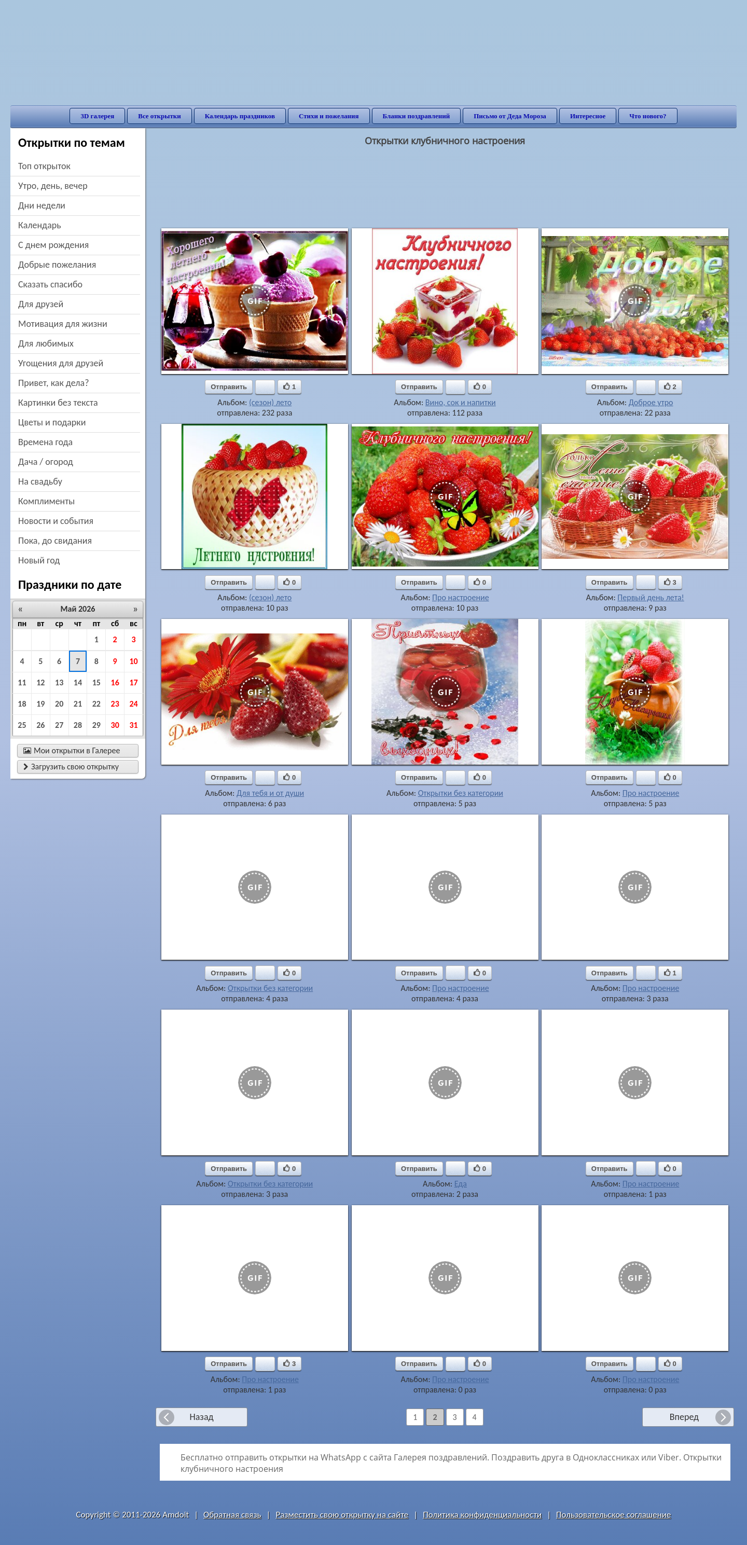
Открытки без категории (460, 793)
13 (59, 682)
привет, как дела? (53, 383)
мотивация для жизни (62, 323)
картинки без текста (58, 402)
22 (96, 704)
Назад (201, 1417)
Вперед (684, 1417)
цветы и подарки (52, 422)
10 (133, 661)
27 (59, 725)
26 (40, 725)
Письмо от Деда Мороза (510, 116)
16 (115, 682)
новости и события (55, 521)
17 (133, 682)
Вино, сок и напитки (460, 402)
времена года (45, 442)
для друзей (40, 304)
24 (133, 704)
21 (78, 704)
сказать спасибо (50, 284)
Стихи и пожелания (329, 116)
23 (115, 704)
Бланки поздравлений (416, 116)
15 (96, 682)
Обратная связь (232, 1514)
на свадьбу (40, 481)
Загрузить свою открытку (71, 766)
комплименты (46, 501)
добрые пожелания (57, 264)
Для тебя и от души (270, 793)
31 (133, 725)
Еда (460, 1184)
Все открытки (159, 116)
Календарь (39, 225)
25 (22, 725)
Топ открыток (44, 166)
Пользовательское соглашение (613, 1514)
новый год (39, 560)
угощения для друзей (60, 363)
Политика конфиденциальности (482, 1514)
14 (78, 682)
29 (96, 725)
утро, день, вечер (53, 185)
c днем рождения (53, 245)
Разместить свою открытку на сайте (341, 1514)
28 (78, 725)
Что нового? (647, 116)
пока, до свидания (55, 540)
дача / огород (45, 461)
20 (59, 704)
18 (22, 704)
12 (40, 682)
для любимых (46, 343)
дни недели (41, 205)
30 (115, 725)
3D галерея (97, 116)
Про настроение (460, 597)
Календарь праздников (240, 116)
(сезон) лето (270, 402)
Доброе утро (651, 402)
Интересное (587, 116)
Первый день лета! (650, 597)
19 (40, 704)
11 (22, 682)
